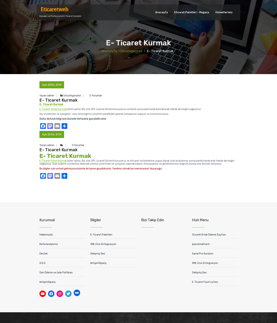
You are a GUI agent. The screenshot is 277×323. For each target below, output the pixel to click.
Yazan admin (46, 95)
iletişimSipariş (47, 282)
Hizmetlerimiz (224, 12)
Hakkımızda (46, 234)
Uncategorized (131, 51)
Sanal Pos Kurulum (202, 253)
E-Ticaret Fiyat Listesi (205, 282)
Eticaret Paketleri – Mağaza (191, 12)
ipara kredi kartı (201, 244)
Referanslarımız (48, 244)
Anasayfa (161, 12)
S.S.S (42, 263)
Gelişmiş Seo (97, 253)
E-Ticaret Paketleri (101, 234)
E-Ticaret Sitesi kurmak (53, 109)
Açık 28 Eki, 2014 (51, 84)
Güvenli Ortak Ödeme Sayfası (209, 234)
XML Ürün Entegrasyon (103, 244)
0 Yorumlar (94, 95)
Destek (43, 253)
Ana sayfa (109, 51)
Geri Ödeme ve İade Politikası (56, 272)
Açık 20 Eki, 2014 (51, 134)
